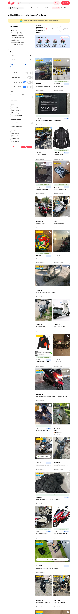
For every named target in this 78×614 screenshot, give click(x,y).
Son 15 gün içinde (17, 115)
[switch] (29, 73)
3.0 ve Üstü (15, 133)
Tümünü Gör (64, 37)
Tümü (13, 105)
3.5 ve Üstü (15, 136)
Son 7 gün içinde (16, 113)
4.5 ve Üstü (15, 141)
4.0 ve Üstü (15, 138)
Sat (65, 3)
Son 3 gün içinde (16, 110)
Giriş (56, 3)
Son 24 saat (15, 107)
